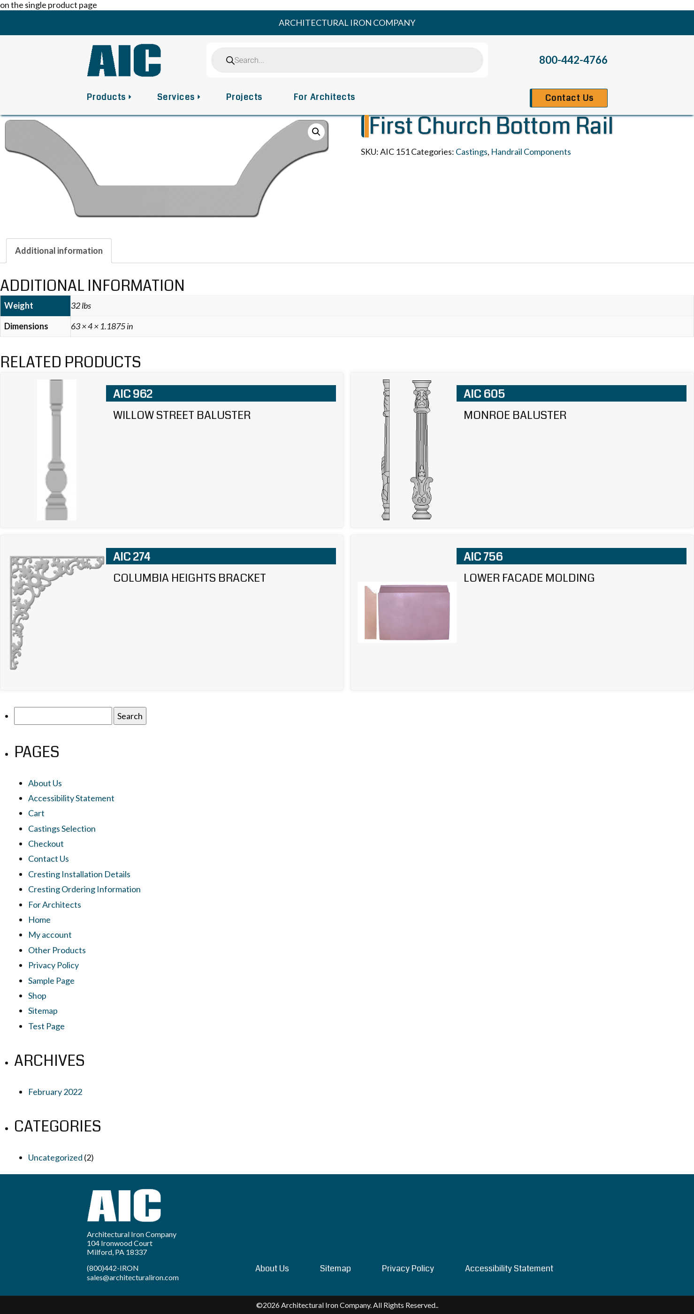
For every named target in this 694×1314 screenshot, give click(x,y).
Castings (472, 151)
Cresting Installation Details (79, 874)
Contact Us (569, 98)
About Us (45, 783)
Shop (37, 995)
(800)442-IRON (113, 1267)
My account (50, 934)
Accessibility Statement (71, 798)
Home (39, 919)
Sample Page (51, 980)
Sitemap (43, 1010)
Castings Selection (62, 828)
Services (176, 97)
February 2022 (55, 1091)
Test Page (46, 1026)
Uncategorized (55, 1157)
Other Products (57, 950)
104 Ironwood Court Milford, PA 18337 (120, 1247)
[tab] (59, 250)
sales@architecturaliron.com (133, 1277)
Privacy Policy (53, 965)
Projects (244, 97)
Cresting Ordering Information (84, 889)
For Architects (325, 97)
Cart (36, 813)
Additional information (59, 250)
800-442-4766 (573, 59)
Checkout (46, 843)
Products (106, 97)
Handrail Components (531, 151)
